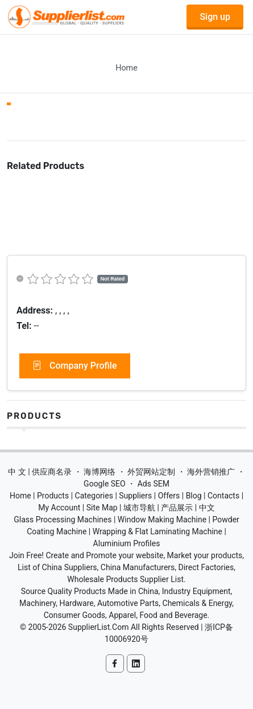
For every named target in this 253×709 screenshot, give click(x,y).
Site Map (102, 507)
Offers (169, 495)
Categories (94, 495)
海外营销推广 (211, 471)
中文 (207, 507)
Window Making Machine (162, 519)
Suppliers (135, 495)
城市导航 (139, 507)
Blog (194, 495)
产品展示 (177, 507)
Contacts (223, 495)
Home (126, 68)
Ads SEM (153, 483)
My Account (59, 507)
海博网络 (99, 471)
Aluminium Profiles (126, 543)
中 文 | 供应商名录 (40, 471)
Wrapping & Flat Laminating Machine (157, 531)
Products (34, 416)
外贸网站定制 (151, 471)
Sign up (215, 16)
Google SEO (105, 483)
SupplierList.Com (98, 627)
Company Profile (74, 365)
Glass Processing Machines (62, 519)
